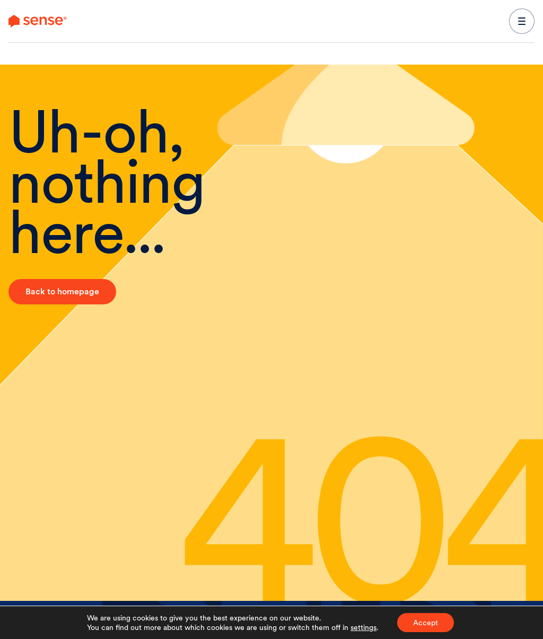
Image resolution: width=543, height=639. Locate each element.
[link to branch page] (37, 21)
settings (363, 627)
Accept (425, 622)
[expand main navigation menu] (522, 21)
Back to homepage (62, 291)
